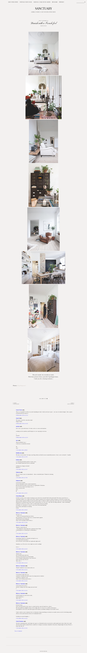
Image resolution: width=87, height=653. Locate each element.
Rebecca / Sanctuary (20, 512)
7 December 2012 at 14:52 (21, 628)
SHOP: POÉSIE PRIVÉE (13, 2)
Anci (17, 440)
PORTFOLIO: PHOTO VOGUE (26, 2)
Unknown (18, 472)
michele (18, 426)
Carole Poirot (19, 409)
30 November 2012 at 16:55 (22, 423)
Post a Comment (18, 631)
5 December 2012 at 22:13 (21, 548)
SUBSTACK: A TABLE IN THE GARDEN (42, 2)
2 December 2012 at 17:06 (21, 477)
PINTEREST (61, 2)
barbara (17, 459)
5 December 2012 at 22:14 (21, 562)
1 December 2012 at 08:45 (21, 450)
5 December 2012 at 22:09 (21, 522)
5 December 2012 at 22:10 (21, 533)
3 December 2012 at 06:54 (21, 509)
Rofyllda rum (19, 452)
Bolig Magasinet (21, 385)
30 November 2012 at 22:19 (22, 437)
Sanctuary (43, 8)
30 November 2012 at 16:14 (22, 415)
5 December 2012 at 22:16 (21, 580)
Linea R (17, 418)
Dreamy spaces (43, 25)
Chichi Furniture (19, 621)
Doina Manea (19, 496)
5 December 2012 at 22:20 (21, 600)
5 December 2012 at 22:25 (21, 618)
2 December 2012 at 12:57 (21, 469)
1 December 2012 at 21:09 (21, 456)
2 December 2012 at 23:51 (21, 493)
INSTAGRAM (54, 2)
